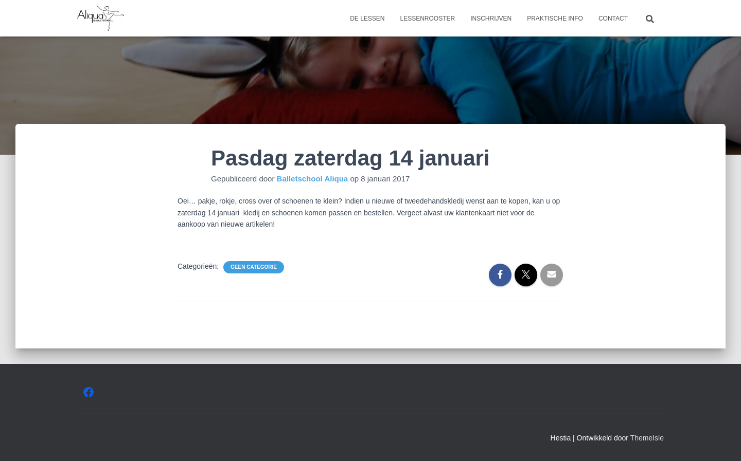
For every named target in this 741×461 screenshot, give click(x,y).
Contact (613, 18)
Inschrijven (490, 18)
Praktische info (555, 18)
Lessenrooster (427, 18)
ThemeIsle (647, 438)
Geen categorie (254, 267)
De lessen (367, 18)
